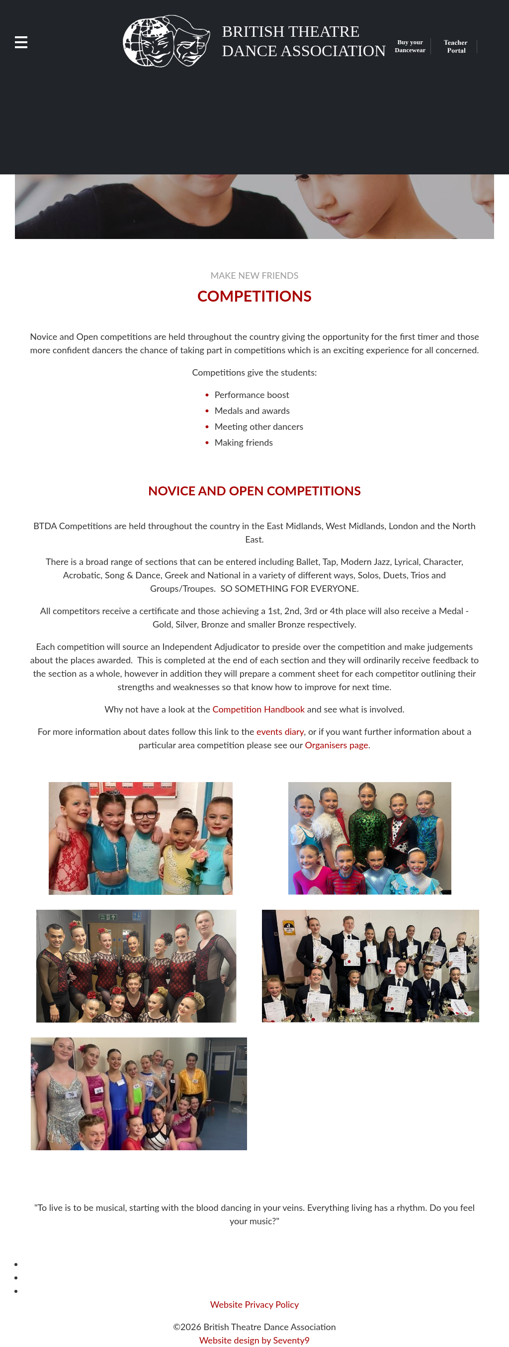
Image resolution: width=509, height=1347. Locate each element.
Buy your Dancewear (410, 46)
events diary (280, 731)
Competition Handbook (259, 709)
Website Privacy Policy (254, 1304)
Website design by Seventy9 (254, 1340)
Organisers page (336, 744)
